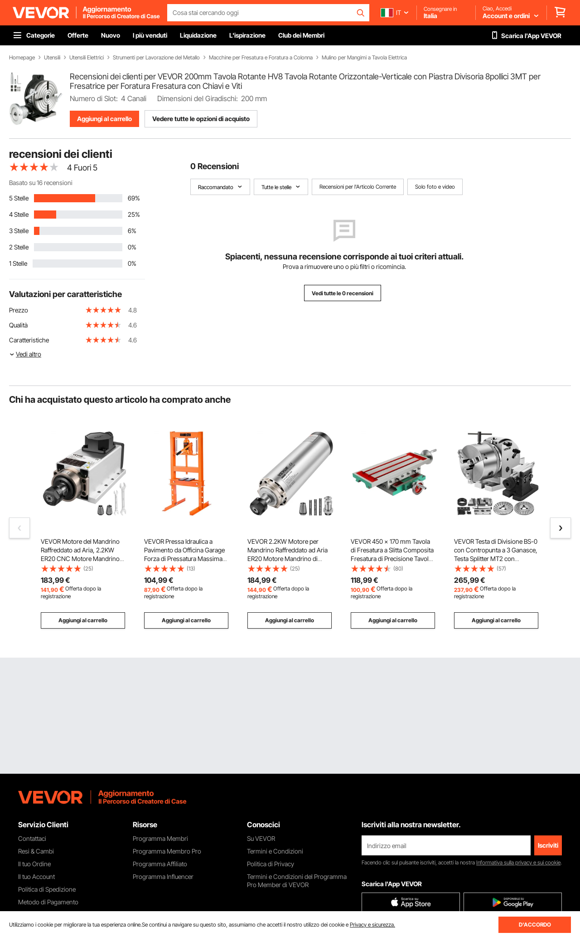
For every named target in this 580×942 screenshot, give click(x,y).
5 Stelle (19, 198)
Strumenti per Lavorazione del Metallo (156, 57)
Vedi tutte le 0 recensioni (342, 293)
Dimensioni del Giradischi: (197, 98)
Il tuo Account (36, 876)
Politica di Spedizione (47, 889)
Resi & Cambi (36, 851)
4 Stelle (19, 214)
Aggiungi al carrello (104, 118)
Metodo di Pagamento (48, 902)
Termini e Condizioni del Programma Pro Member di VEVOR (297, 880)
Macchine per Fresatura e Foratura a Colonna (261, 57)
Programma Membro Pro (167, 851)
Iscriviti (548, 845)
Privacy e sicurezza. (372, 924)
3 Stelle (19, 230)
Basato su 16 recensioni (40, 182)
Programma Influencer (163, 876)
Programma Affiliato (160, 864)
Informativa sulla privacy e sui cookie (518, 862)
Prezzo (18, 310)
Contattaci (32, 838)
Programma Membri (160, 838)
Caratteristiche (29, 340)
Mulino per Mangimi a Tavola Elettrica (364, 57)
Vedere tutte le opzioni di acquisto (201, 118)
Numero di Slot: (94, 98)
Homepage (22, 57)
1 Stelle (18, 263)
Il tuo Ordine (34, 864)
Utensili (52, 57)
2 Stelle (19, 247)
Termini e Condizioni (275, 851)
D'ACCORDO (535, 924)
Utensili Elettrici (86, 57)
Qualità (18, 325)
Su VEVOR (261, 838)
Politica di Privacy (270, 864)
